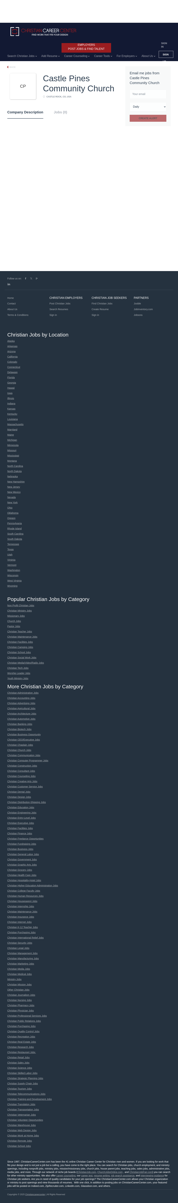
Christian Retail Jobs (18, 1057)
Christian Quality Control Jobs (23, 1031)
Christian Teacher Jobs (19, 631)
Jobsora (138, 315)
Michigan (12, 440)
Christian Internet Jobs (19, 922)
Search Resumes (59, 309)
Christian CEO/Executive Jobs (23, 739)
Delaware (12, 372)
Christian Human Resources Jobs (25, 896)
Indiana (11, 403)
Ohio (10, 507)
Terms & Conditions (17, 315)
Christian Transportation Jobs (23, 1109)
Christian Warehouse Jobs (21, 1125)
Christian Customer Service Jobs (25, 786)
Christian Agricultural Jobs (21, 708)
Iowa (10, 393)
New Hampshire (16, 481)
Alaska (11, 341)
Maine (10, 434)
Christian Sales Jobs (18, 1062)
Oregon (11, 518)
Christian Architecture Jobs (21, 713)
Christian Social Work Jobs (21, 657)
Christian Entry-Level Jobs (21, 817)
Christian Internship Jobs (20, 906)
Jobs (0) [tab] (60, 112)
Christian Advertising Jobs (21, 703)
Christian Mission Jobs (19, 984)
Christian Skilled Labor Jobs (22, 1073)
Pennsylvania (14, 523)
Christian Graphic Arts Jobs (22, 864)
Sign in (164, 45)
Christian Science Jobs (19, 1068)
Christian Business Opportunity (24, 734)
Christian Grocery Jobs (19, 870)
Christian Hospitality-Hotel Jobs (24, 880)
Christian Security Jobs (19, 942)
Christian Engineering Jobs (21, 812)
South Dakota (14, 539)
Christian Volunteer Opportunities (25, 1120)
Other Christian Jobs (18, 989)
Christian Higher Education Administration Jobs (32, 885)
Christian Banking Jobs (19, 724)
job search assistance (123, 1175)
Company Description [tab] (25, 112)
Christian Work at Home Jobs (23, 1135)
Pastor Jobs (13, 626)
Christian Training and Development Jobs (29, 1099)
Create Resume (100, 309)
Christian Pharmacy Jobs (20, 1005)
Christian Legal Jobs (18, 948)
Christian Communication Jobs (23, 755)
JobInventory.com (143, 309)
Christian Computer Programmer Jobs (27, 760)
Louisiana (12, 419)
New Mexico (14, 492)
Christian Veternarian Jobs (21, 1114)
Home (10, 298)
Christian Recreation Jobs (21, 1036)
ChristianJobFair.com (140, 1172)
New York (12, 502)
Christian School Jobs (19, 652)
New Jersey (13, 487)
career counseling (66, 1175)
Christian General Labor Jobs (23, 854)
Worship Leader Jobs (18, 673)
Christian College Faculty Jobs (23, 890)
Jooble (137, 303)
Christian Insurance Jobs (20, 916)
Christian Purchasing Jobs (21, 932)
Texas (10, 549)
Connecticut (13, 367)
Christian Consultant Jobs (21, 771)
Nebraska (12, 476)
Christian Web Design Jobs (22, 1130)
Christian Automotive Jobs (21, 718)
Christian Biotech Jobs (19, 729)
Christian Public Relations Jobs (24, 1021)
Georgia (11, 382)
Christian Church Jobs (19, 750)
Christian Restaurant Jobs (21, 1052)
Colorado (12, 361)
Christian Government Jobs (22, 859)
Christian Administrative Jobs (23, 692)
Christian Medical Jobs (19, 974)
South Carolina (15, 533)
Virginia (11, 559)
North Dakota (14, 471)
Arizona (11, 351)
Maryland (12, 429)
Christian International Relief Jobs (25, 937)
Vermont (11, 565)
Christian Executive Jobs (20, 823)
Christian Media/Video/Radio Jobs (25, 662)
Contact (11, 303)
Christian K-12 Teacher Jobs (22, 927)
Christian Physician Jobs (20, 1010)
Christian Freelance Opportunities (25, 838)
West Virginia (14, 580)
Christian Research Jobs (20, 1047)
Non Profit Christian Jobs (20, 605)
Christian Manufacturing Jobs (23, 958)
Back (12, 67)
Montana (12, 460)
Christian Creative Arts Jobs (22, 781)
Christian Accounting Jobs (21, 698)
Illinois (10, 398)
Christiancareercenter (35, 1194)
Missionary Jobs (16, 616)
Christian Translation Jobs (21, 1104)
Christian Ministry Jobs (19, 610)
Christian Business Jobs (20, 849)
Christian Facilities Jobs (20, 642)
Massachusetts (15, 424)
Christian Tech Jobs (18, 668)
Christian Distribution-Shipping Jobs (26, 802)
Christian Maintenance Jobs (22, 636)
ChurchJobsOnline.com (110, 1172)
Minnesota (13, 445)
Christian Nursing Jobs (19, 1000)
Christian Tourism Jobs (19, 1088)
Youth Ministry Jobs (17, 678)
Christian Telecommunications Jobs (26, 1094)
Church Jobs (14, 621)
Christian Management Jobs (22, 953)
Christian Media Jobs (18, 969)
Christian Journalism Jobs (21, 995)
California (12, 356)
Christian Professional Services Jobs (27, 1015)
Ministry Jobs (14, 979)
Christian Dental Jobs (18, 791)
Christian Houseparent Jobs (22, 901)
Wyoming (12, 585)
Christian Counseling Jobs (21, 776)
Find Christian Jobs (102, 303)
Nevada (11, 497)
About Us (12, 309)
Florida (11, 377)
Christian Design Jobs (19, 797)
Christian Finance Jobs (19, 833)
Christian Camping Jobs (20, 647)
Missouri (11, 450)
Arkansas (12, 346)
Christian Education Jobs (20, 807)
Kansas (11, 408)
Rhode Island (14, 528)
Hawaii (11, 388)
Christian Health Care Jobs (21, 875)
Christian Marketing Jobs (20, 963)
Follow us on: (14, 278)
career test (86, 1175)
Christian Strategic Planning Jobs (25, 1078)
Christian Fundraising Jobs (21, 844)
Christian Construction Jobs (22, 765)
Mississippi (13, 455)
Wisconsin (12, 575)
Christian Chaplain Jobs (20, 745)
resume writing (102, 1175)
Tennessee (13, 544)
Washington (13, 570)
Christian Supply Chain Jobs (22, 1083)
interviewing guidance (152, 1175)
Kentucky (12, 414)
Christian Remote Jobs (19, 1140)
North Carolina (15, 466)
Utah (10, 554)
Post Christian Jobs (60, 303)
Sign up (166, 55)
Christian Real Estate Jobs (21, 1041)
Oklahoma (12, 513)
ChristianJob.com (86, 1172)
